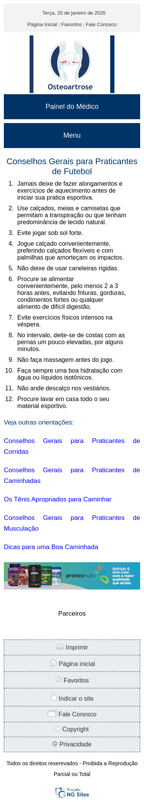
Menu (72, 135)
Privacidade (71, 744)
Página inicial (72, 664)
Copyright (72, 729)
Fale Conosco (101, 24)
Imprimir (72, 647)
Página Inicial (42, 24)
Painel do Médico (71, 106)
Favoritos (71, 24)
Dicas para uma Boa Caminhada (51, 547)
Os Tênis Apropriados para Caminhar (57, 499)
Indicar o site (71, 698)
